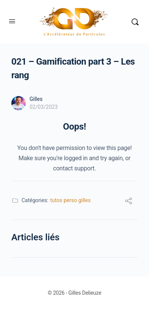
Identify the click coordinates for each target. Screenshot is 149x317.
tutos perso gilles (70, 200)
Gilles (35, 99)
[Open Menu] (12, 21)
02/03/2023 (43, 107)
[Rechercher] (135, 21)
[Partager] (128, 202)
